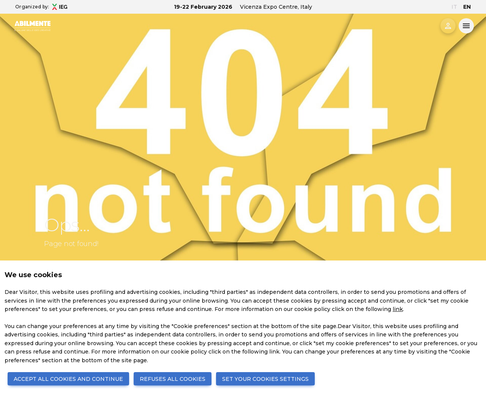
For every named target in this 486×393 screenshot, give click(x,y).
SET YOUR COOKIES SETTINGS (265, 379)
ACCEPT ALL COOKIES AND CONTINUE (68, 379)
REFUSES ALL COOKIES (172, 379)
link (398, 309)
